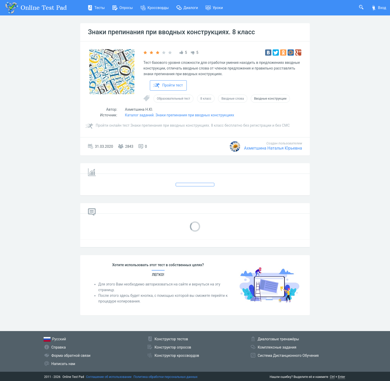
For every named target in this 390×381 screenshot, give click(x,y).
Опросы (122, 7)
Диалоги (187, 7)
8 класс (205, 98)
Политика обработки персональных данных (166, 377)
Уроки (214, 7)
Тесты (96, 7)
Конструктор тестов (171, 339)
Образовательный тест (173, 98)
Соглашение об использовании (109, 377)
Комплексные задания (277, 347)
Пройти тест (168, 85)
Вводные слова (232, 98)
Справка (58, 347)
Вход (378, 7)
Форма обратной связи (71, 355)
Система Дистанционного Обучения (288, 355)
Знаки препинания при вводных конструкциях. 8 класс (171, 32)
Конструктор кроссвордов (177, 355)
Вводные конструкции (270, 98)
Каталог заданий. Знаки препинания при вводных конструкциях (179, 115)
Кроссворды (155, 7)
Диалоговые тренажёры (278, 339)
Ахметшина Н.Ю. (139, 109)
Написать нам (63, 364)
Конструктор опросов (173, 347)
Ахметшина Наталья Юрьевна (273, 148)
